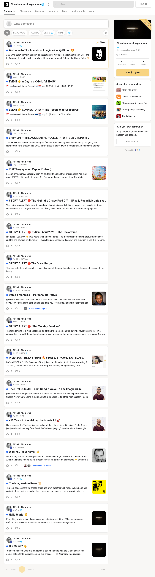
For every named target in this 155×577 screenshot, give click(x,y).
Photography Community (133, 109)
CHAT (60, 33)
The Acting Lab (129, 116)
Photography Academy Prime (136, 103)
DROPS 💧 (48, 33)
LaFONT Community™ (132, 96)
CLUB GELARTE (129, 90)
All (7, 33)
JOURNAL (35, 33)
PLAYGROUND (19, 33)
